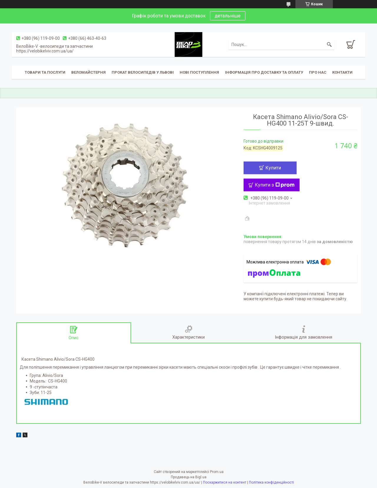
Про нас (317, 72)
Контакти (342, 72)
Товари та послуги (45, 72)
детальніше (228, 16)
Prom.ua (217, 472)
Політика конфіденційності (271, 482)
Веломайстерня (88, 72)
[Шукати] (329, 44)
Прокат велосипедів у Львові (143, 72)
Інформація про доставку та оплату (264, 72)
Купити (273, 168)
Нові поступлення (199, 72)
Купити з (275, 185)
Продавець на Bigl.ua (188, 477)
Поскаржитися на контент (224, 482)
